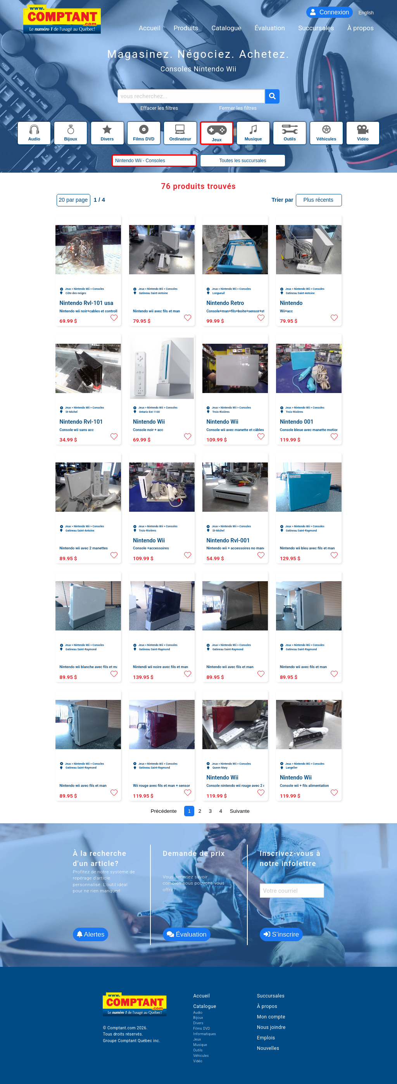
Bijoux (198, 1018)
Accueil (201, 996)
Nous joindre (271, 1027)
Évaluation (187, 934)
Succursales (271, 996)
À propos (267, 1006)
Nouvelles (268, 1048)
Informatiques (204, 1034)
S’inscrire (281, 934)
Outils (197, 1050)
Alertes (91, 934)
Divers (198, 1023)
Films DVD (201, 1028)
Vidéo (197, 1061)
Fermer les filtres (238, 108)
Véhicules (201, 1056)
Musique (200, 1045)
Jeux (197, 1039)
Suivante (240, 811)
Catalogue (204, 1006)
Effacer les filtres (159, 108)
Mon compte (271, 1017)
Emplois (266, 1038)
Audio (197, 1013)
